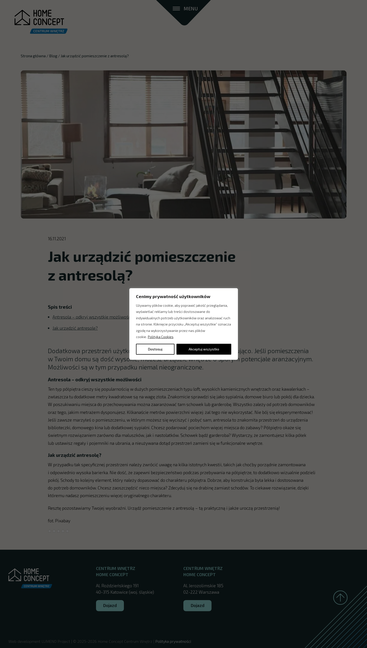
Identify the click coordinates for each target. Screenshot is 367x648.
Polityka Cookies (161, 337)
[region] (183, 324)
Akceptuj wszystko (204, 349)
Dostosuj (155, 349)
